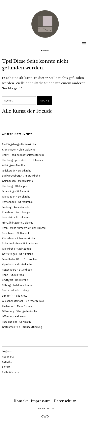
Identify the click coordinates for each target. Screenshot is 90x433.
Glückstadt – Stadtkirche (16, 170)
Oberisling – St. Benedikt (16, 191)
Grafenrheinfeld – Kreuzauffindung (22, 326)
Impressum (41, 401)
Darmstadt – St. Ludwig (15, 290)
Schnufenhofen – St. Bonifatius (20, 243)
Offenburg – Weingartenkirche (19, 311)
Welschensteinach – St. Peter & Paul (23, 300)
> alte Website (10, 372)
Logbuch (7, 351)
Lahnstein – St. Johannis (16, 217)
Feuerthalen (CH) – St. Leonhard (20, 259)
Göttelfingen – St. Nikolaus (17, 253)
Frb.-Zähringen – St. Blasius (17, 222)
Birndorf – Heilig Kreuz (15, 295)
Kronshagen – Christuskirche (18, 149)
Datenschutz (65, 401)
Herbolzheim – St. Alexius (16, 321)
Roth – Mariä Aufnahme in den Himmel (24, 227)
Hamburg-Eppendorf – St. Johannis (22, 160)
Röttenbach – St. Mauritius (17, 201)
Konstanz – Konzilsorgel (16, 212)
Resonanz (8, 356)
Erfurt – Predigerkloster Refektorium (23, 154)
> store (6, 366)
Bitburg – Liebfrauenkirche (17, 285)
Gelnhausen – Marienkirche (17, 180)
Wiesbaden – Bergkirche (16, 196)
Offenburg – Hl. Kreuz (14, 316)
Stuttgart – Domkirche (15, 279)
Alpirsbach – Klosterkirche (17, 264)
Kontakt (6, 361)
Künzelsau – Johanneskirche (18, 238)
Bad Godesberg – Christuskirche (21, 175)
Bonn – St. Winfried (13, 274)
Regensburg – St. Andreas (17, 269)
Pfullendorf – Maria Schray (17, 306)
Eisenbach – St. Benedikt (16, 233)
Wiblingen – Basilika (13, 165)
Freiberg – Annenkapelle (15, 207)
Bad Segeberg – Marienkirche (19, 144)
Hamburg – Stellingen (14, 186)
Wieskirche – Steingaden (16, 248)
